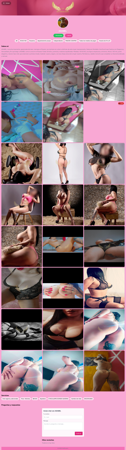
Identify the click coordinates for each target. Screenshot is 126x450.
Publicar (78, 433)
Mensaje (45, 421)
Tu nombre (46, 414)
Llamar (69, 35)
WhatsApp (59, 35)
